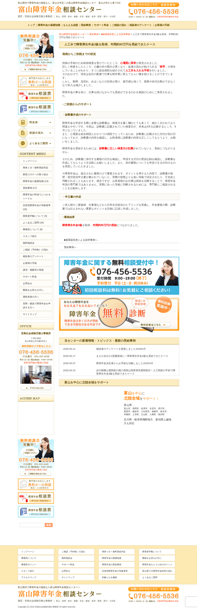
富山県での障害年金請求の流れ (157, 571)
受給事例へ (70, 247)
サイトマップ (30, 314)
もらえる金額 (70, 25)
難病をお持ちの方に (33, 290)
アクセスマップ (28, 577)
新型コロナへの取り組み (35, 174)
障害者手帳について (35, 216)
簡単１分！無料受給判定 (35, 167)
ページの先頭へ (183, 597)
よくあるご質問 (33, 222)
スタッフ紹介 (30, 236)
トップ (31, 25)
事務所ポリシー (28, 564)
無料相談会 (28, 243)
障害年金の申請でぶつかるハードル (37, 196)
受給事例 (86, 25)
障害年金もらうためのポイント (157, 564)
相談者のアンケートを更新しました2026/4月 (121, 348)
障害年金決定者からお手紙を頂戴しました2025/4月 (124, 363)
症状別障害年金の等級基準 (37, 207)
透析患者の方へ (31, 296)
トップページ (30, 161)
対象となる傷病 (109, 577)
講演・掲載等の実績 (33, 270)
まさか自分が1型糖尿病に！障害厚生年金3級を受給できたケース (132, 356)
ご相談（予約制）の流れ (35, 249)
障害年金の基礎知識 (49, 25)
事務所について (32, 229)
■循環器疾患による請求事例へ (81, 239)
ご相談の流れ (119, 25)
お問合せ (27, 283)
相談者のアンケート (140, 25)
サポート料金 (101, 25)
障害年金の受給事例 (111, 564)
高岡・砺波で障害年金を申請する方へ (37, 305)
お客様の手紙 (162, 25)
